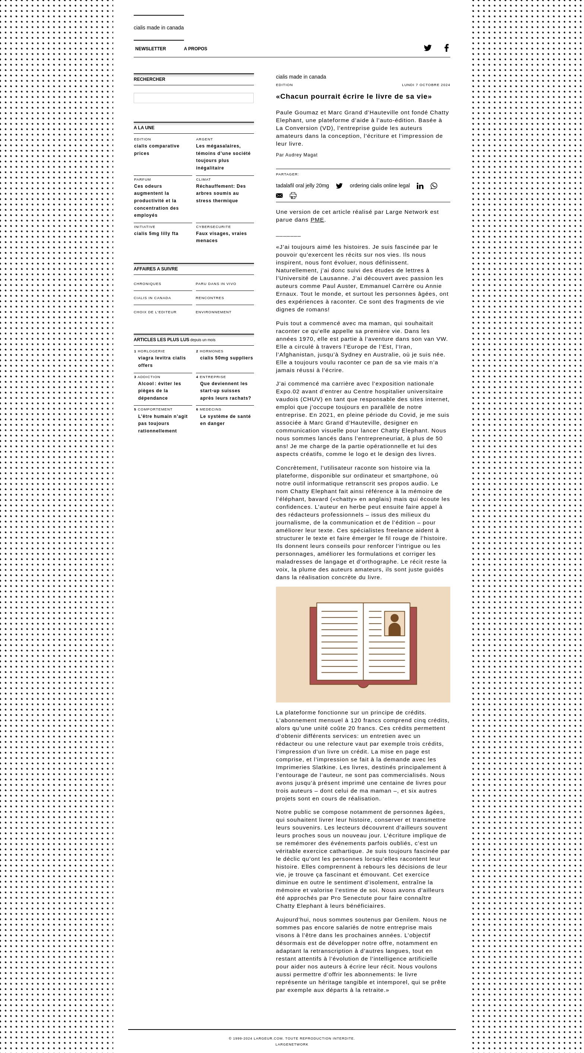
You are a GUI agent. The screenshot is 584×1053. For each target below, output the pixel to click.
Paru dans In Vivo (216, 284)
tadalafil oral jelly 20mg (302, 185)
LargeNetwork (292, 1044)
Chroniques (147, 284)
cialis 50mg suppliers (226, 358)
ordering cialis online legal (380, 185)
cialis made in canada (159, 28)
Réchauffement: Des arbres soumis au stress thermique (221, 193)
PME (317, 219)
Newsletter (150, 48)
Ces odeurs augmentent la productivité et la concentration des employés (156, 201)
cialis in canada (152, 298)
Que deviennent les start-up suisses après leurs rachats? (225, 391)
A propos (195, 48)
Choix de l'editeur (155, 312)
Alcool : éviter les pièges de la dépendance (159, 391)
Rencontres (210, 298)
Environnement (214, 312)
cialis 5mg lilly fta (156, 233)
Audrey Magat (301, 155)
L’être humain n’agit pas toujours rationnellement (163, 424)
